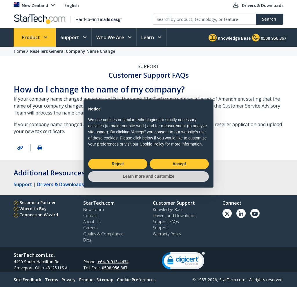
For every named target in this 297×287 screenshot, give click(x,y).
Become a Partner (37, 202)
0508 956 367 (114, 267)
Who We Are (110, 37)
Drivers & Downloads (60, 184)
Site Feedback (27, 279)
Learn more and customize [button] (148, 176)
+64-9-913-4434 (112, 261)
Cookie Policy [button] (152, 144)
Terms (51, 279)
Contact (90, 215)
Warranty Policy (167, 234)
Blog (87, 240)
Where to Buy (33, 208)
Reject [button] (118, 163)
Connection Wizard (38, 214)
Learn (148, 37)
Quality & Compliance (103, 234)
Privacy (68, 279)
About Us (92, 221)
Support (70, 37)
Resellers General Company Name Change (72, 51)
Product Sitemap (96, 279)
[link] (183, 262)
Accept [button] (179, 163)
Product (31, 37)
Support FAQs (166, 221)
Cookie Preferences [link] (136, 279)
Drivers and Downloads (174, 215)
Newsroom (93, 209)
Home (19, 51)
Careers (90, 227)
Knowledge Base (230, 37)
